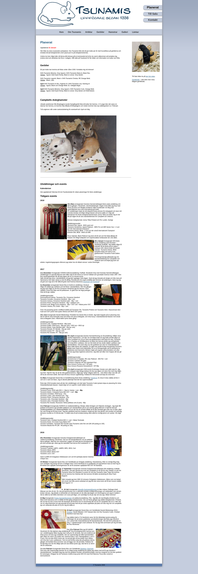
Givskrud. (94, 378)
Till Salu (153, 13)
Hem (61, 32)
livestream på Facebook (91, 282)
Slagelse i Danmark (86, 549)
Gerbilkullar (136, 80)
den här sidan (150, 76)
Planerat (153, 7)
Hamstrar (112, 32)
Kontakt (152, 19)
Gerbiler (100, 32)
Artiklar (88, 32)
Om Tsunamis (74, 32)
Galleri (125, 32)
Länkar (135, 32)
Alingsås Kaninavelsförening (87, 489)
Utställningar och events (53, 184)
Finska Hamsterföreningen (63, 498)
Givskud (69, 512)
